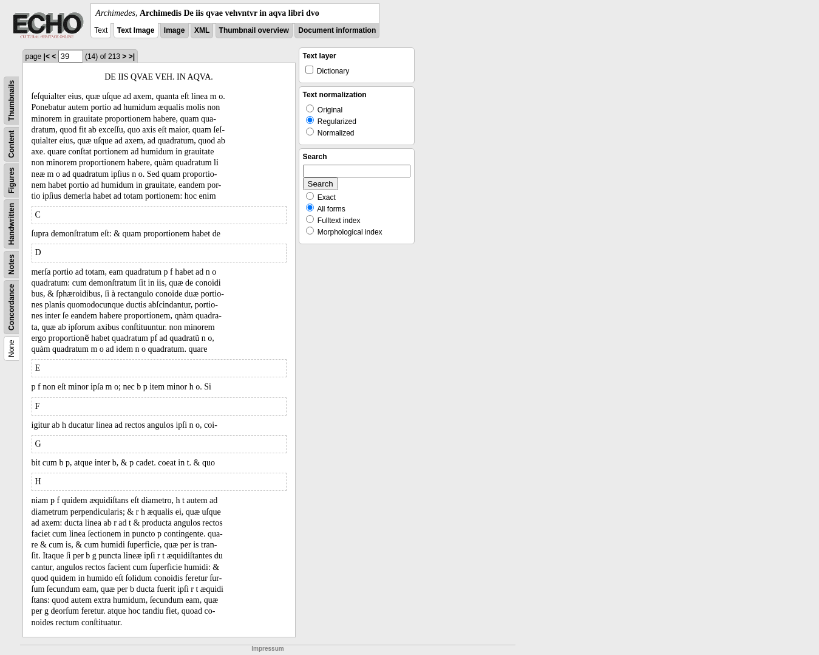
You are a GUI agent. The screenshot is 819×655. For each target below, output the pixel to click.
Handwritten (11, 224)
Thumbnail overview (254, 30)
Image (174, 30)
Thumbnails (11, 100)
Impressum (267, 648)
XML (201, 30)
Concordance (11, 307)
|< (47, 56)
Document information (337, 30)
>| (132, 56)
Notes (11, 265)
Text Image (136, 30)
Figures (11, 180)
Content (11, 144)
